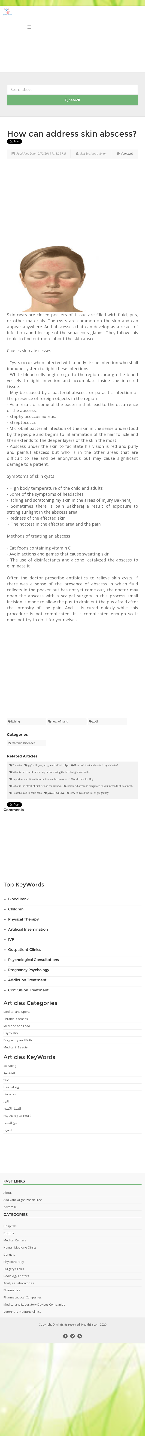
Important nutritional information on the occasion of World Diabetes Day (53, 779)
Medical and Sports (16, 1012)
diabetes (9, 1094)
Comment (125, 153)
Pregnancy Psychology (28, 970)
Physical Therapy (23, 919)
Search (72, 100)
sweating (9, 1066)
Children (16, 909)
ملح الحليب (10, 1123)
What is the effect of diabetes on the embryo (36, 786)
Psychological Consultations (33, 960)
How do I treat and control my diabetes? (96, 765)
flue (6, 1080)
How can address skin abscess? (72, 134)
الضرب (7, 1130)
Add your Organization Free (22, 1200)
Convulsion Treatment (28, 990)
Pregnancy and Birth (17, 1040)
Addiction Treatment (27, 980)
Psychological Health (17, 1116)
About (7, 1193)
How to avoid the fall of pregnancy (89, 792)
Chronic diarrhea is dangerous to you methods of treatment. (100, 786)
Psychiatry (10, 1033)
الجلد (95, 721)
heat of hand (59, 721)
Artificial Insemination (28, 929)
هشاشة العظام (55, 792)
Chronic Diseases (23, 743)
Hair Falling (11, 1087)
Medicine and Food (16, 1026)
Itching (15, 721)
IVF (11, 939)
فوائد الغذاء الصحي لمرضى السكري (48, 765)
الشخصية (9, 1073)
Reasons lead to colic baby (27, 792)
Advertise (10, 1207)
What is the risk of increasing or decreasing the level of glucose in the (51, 772)
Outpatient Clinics (24, 949)
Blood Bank (18, 899)
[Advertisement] (72, 203)
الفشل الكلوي (12, 1108)
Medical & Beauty (15, 1047)
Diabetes (17, 765)
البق (6, 1101)
